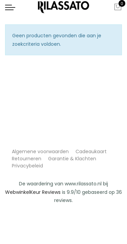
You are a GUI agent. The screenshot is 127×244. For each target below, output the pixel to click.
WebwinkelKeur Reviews (33, 192)
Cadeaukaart (91, 151)
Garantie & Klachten (72, 158)
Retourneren (26, 158)
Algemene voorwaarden (40, 151)
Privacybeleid (27, 165)
